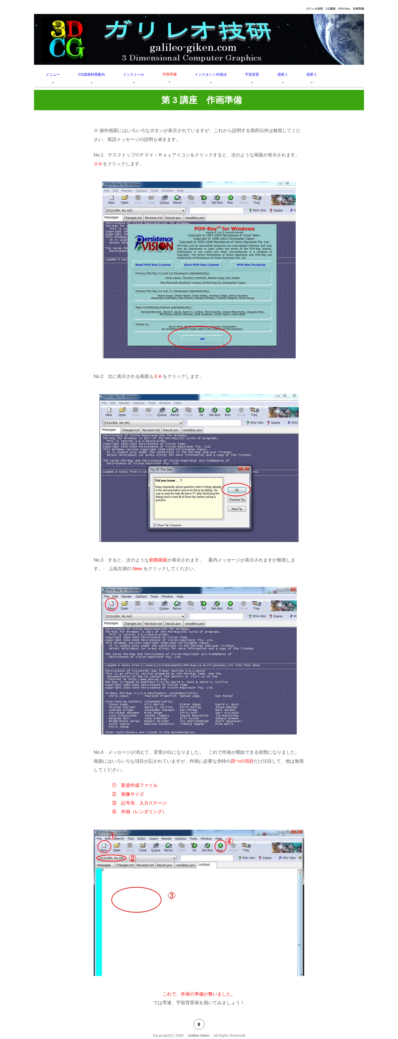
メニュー (53, 74)
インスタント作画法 (211, 74)
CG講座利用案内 (91, 74)
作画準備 (169, 74)
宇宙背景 (252, 74)
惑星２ (311, 74)
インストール (133, 74)
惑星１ (282, 74)
